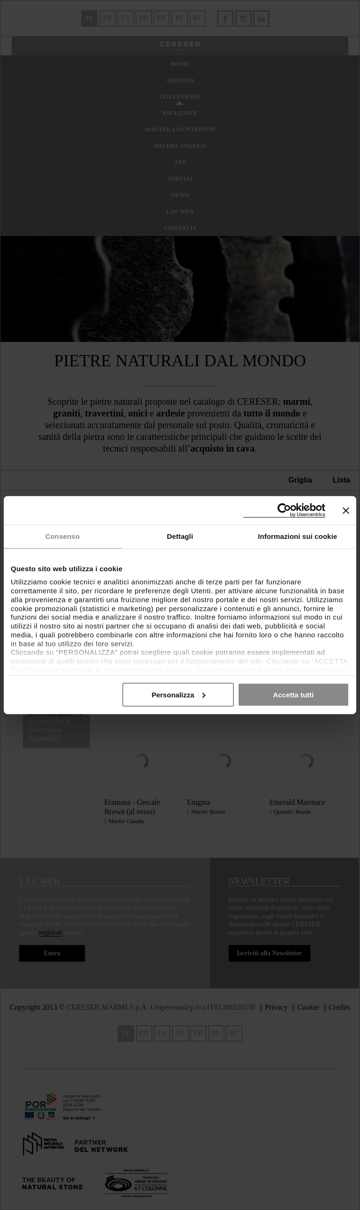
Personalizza (178, 694)
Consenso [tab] (62, 536)
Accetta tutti (293, 694)
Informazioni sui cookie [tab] (297, 536)
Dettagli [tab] (180, 536)
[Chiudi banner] (346, 510)
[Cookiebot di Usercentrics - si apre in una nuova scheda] (284, 510)
